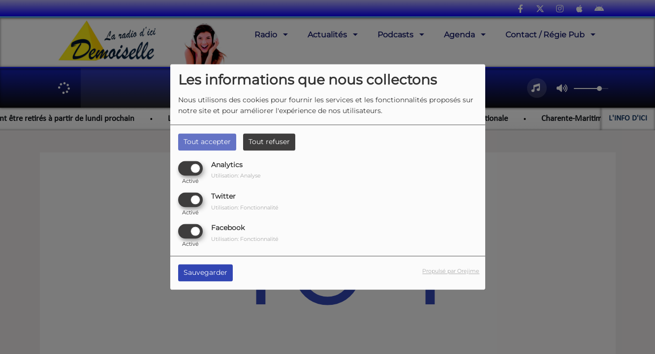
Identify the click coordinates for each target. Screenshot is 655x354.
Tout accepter (207, 141)
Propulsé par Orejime (450, 271)
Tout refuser (269, 141)
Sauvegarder (205, 272)
